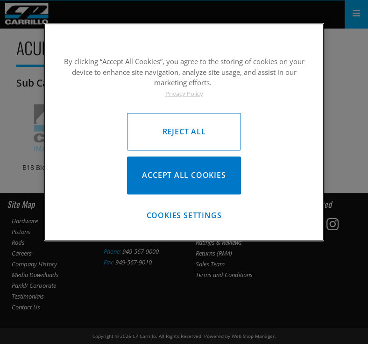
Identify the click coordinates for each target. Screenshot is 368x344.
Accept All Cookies (184, 175)
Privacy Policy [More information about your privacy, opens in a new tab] (184, 93)
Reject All (184, 131)
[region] (184, 132)
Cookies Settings (184, 215)
